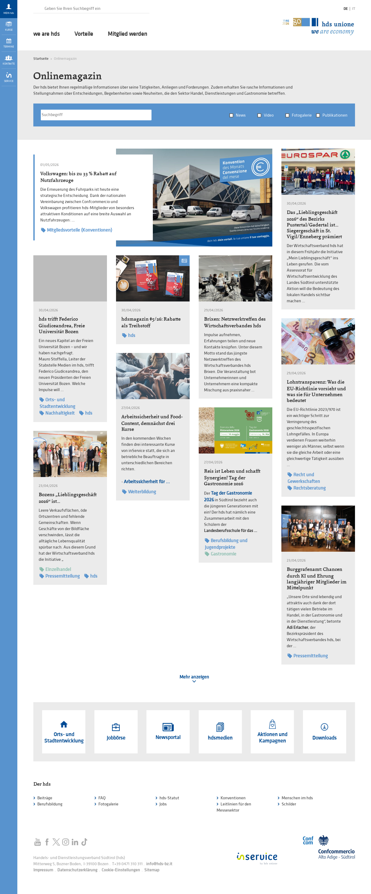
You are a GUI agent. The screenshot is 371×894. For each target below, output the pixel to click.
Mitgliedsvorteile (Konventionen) (76, 230)
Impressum (43, 870)
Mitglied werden (127, 34)
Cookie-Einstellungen (121, 870)
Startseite (41, 58)
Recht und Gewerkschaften (304, 477)
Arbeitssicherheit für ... (147, 481)
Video (269, 115)
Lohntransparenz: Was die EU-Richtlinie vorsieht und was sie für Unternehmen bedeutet (316, 391)
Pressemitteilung (59, 576)
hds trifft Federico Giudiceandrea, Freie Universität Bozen (62, 325)
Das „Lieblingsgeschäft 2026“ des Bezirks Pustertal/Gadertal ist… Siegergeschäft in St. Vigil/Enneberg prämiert (314, 224)
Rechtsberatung (307, 488)
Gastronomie (220, 554)
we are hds (46, 34)
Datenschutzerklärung (77, 870)
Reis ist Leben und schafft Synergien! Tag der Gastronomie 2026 (232, 477)
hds (85, 413)
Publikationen (335, 115)
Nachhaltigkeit (57, 413)
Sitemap (151, 870)
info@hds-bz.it (159, 864)
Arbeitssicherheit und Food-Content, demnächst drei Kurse (151, 423)
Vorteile (83, 34)
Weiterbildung (139, 491)
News (241, 115)
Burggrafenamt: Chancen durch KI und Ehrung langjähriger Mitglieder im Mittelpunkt (316, 578)
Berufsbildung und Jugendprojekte (226, 543)
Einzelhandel (55, 569)
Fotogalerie (302, 115)
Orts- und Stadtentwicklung (57, 402)
